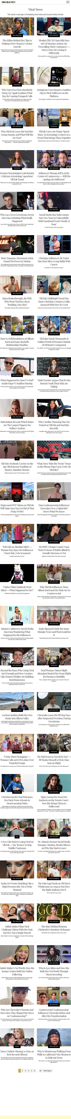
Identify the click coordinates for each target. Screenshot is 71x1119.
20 (40, 1071)
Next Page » (48, 1071)
